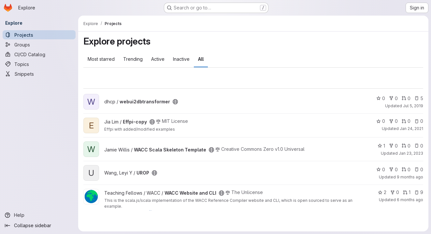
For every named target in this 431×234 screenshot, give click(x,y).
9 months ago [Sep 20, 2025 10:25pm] (410, 177)
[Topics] (39, 64)
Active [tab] (158, 59)
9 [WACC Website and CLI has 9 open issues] (418, 192)
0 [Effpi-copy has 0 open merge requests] (406, 121)
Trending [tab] (133, 59)
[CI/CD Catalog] (39, 54)
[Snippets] (39, 73)
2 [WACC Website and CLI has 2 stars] (382, 192)
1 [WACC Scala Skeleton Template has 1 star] (381, 146)
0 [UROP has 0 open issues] (418, 169)
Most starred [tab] (101, 59)
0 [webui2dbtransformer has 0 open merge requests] (406, 98)
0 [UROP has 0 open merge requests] (406, 169)
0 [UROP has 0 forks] (393, 169)
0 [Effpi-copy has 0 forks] (393, 121)
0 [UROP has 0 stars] (380, 169)
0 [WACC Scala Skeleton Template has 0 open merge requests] (406, 146)
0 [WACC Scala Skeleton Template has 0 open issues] (418, 146)
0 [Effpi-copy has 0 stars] (380, 121)
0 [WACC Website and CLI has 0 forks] (394, 192)
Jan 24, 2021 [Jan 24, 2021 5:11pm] (411, 128)
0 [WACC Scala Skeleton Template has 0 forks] (393, 146)
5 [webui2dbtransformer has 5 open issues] (418, 98)
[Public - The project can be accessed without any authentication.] (175, 101)
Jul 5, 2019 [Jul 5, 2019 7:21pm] (413, 105)
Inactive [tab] (181, 59)
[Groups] (39, 44)
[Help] (39, 215)
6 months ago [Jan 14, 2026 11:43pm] (410, 199)
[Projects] (39, 34)
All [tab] (201, 59)
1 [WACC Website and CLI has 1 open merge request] (406, 192)
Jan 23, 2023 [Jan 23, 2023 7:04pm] (411, 153)
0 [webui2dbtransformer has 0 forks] (393, 98)
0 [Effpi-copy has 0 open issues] (418, 121)
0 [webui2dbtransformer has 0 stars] (380, 98)
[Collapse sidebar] (39, 225)
